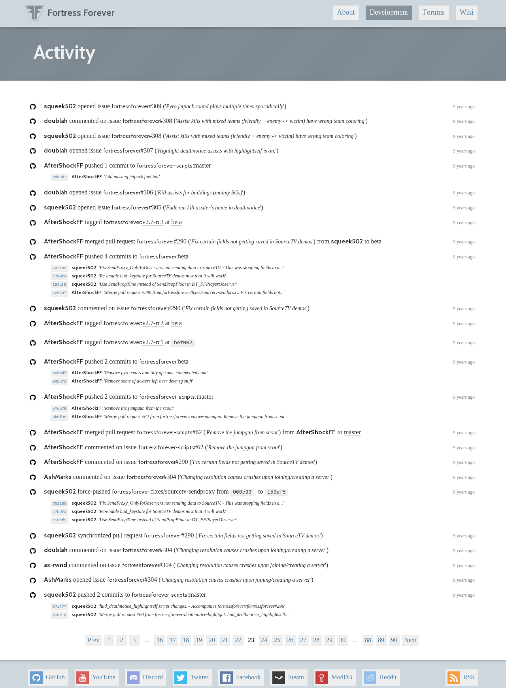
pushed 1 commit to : (259, 166)
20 (212, 634)
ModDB (333, 672)
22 (238, 634)
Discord (145, 672)
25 (277, 634)
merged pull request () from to (259, 241)
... (147, 634)
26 (290, 634)
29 (329, 634)
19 (199, 634)
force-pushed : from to (259, 488)
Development (389, 12)
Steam (288, 672)
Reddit (380, 672)
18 (186, 634)
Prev (93, 634)
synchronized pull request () (259, 531)
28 (316, 634)
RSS (460, 672)
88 (368, 634)
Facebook (240, 672)
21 (225, 634)
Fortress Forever (70, 12)
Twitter (191, 672)
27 (303, 634)
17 (173, 634)
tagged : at (259, 222)
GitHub (47, 672)
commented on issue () (259, 121)
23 (251, 634)
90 (394, 634)
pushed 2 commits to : (259, 360)
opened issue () (259, 106)
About (346, 12)
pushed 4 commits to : (259, 256)
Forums (434, 12)
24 (264, 634)
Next (410, 634)
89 (381, 634)
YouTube (95, 672)
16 (160, 634)
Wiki (467, 12)
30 (342, 634)
